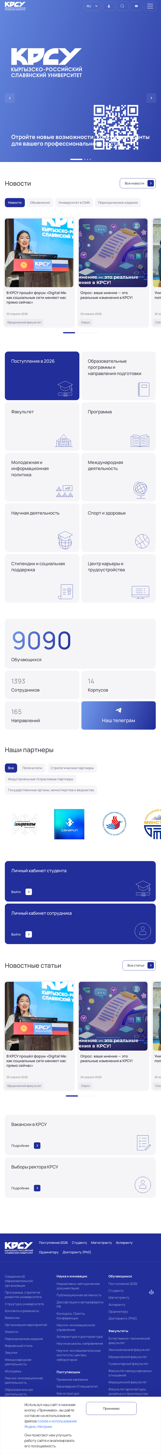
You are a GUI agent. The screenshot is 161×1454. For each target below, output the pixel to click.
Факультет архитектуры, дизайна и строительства (128, 1391)
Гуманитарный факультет (128, 1363)
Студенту (116, 1290)
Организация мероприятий (26, 1325)
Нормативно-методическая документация (78, 1285)
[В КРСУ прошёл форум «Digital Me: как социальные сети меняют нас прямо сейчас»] (39, 272)
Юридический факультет (127, 1357)
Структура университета (24, 1304)
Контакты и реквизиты (22, 1311)
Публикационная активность (79, 1295)
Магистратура (68, 1393)
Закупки (11, 1352)
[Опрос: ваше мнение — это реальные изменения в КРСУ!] (113, 272)
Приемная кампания (72, 1379)
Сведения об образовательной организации (19, 1281)
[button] (76, 159)
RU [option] (88, 6)
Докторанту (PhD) (122, 1318)
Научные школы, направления (80, 1343)
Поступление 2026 (122, 1283)
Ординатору (118, 1311)
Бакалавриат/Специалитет (77, 1386)
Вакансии (12, 1317)
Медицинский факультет (127, 1382)
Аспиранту (116, 1304)
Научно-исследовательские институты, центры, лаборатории (79, 1355)
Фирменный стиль (19, 1345)
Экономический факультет (129, 1349)
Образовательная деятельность (19, 1391)
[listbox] (92, 6)
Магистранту (118, 1297)
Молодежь (13, 1371)
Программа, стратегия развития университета (23, 1294)
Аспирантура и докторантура (80, 1336)
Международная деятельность (18, 1361)
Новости (11, 1331)
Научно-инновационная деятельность (24, 1380)
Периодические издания (24, 1339)
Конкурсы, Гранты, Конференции (71, 1315)
